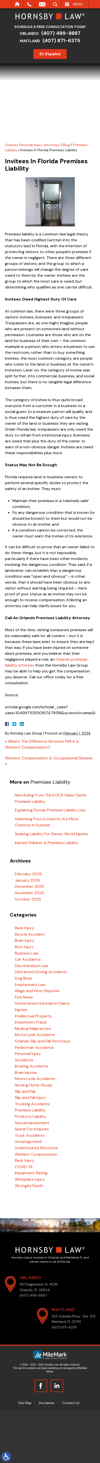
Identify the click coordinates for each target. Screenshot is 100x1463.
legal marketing (49, 1368)
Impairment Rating (31, 1173)
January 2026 (27, 880)
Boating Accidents (31, 1066)
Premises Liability (30, 1110)
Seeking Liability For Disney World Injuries (51, 833)
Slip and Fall (25, 1091)
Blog (66, 145)
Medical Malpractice (33, 1028)
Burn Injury (24, 946)
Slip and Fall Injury (30, 1097)
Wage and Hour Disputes (37, 990)
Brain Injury (24, 940)
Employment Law (30, 984)
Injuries (21, 1009)
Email (42, 4)
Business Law (27, 953)
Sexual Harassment (32, 1122)
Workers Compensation (36, 1154)
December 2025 (29, 886)
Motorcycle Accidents (35, 1034)
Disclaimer (47, 1403)
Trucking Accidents (32, 1104)
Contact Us (71, 1403)
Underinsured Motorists (36, 1147)
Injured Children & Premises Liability (46, 842)
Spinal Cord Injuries (32, 1129)
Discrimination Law (31, 965)
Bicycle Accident (30, 934)
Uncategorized (28, 1141)
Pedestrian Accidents (34, 1047)
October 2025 (28, 899)
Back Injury (24, 927)
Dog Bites (23, 978)
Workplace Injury (30, 1179)
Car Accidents (28, 959)
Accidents (24, 1060)
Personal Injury (28, 1053)
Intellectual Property (33, 1016)
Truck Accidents (29, 1135)
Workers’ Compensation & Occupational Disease (49, 758)
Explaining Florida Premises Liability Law (50, 810)
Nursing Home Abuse (33, 1085)
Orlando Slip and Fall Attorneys (42, 1041)
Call (29, 4)
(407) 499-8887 (62, 33)
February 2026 (28, 873)
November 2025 (29, 892)
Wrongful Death (29, 1185)
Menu (78, 4)
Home (17, 4)
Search (55, 4)
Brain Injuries (26, 1072)
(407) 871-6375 (63, 40)
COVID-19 (23, 1166)
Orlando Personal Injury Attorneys (32, 145)
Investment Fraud (30, 1022)
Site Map (25, 1403)
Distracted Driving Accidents (41, 971)
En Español (51, 53)
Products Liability (30, 1116)
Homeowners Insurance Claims (42, 1003)
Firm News (24, 997)
